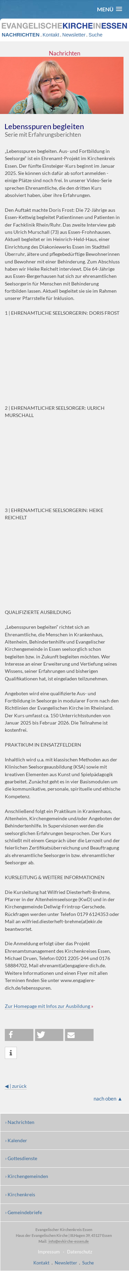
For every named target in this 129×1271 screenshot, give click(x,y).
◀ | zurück (15, 1086)
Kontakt (51, 35)
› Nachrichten (19, 1122)
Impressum (49, 1251)
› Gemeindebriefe (23, 1212)
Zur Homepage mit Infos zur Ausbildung (47, 1006)
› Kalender (16, 1140)
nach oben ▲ (108, 1098)
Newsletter (73, 35)
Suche (95, 35)
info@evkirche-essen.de (68, 1241)
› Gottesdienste (21, 1158)
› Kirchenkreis (20, 1194)
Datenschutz (79, 1251)
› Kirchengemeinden (26, 1176)
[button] (110, 9)
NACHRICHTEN (21, 35)
